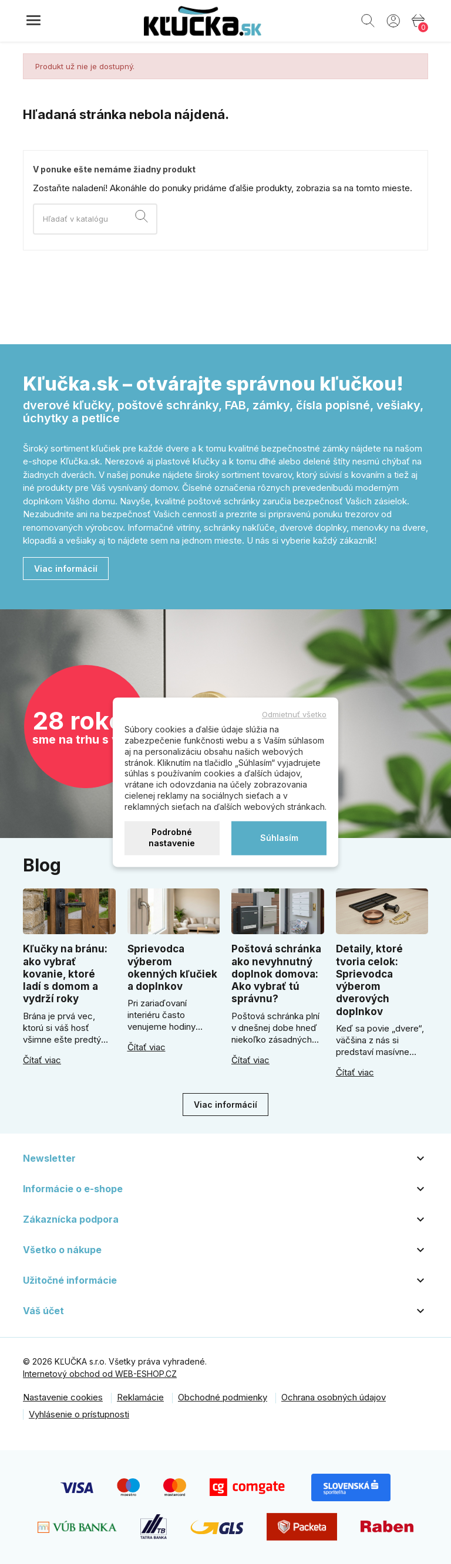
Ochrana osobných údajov (333, 1397)
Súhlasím (279, 838)
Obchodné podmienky (222, 1397)
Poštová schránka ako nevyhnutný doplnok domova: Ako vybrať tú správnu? (276, 974)
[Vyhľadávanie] (95, 219)
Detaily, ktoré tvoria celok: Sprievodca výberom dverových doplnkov (369, 980)
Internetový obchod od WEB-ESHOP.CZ (100, 1374)
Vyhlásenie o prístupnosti (79, 1414)
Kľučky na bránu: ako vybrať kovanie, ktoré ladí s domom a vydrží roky (65, 974)
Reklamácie (140, 1397)
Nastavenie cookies (63, 1397)
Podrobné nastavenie (172, 838)
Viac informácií (65, 569)
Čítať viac (42, 1060)
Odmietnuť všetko (294, 714)
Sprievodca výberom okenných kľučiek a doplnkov (172, 967)
